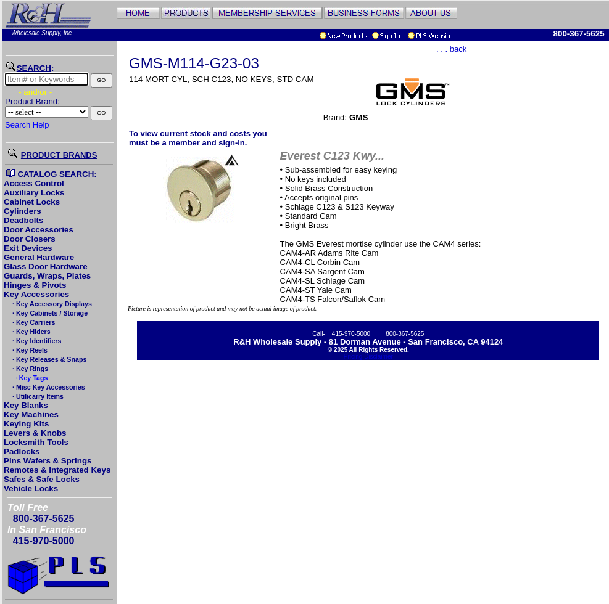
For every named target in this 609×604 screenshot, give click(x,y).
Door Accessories (38, 229)
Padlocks (22, 451)
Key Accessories (36, 294)
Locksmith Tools (36, 442)
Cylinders (22, 211)
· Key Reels (29, 350)
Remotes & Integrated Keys (57, 470)
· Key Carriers (32, 322)
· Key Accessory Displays (51, 304)
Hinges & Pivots (35, 285)
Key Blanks (26, 405)
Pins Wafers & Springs (47, 460)
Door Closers (30, 238)
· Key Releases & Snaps (48, 359)
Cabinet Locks (32, 201)
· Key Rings (29, 368)
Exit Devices (28, 248)
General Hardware (39, 257)
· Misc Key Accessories (47, 387)
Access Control (34, 183)
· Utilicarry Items (37, 396)
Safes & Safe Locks (42, 479)
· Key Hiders (30, 331)
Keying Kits (26, 423)
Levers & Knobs (35, 433)
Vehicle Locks (31, 488)
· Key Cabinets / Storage (49, 313)
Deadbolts (23, 220)
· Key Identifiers (35, 341)
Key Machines (31, 414)
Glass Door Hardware (46, 266)
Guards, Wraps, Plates (47, 275)
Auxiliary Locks (34, 192)
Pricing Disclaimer (368, 356)
